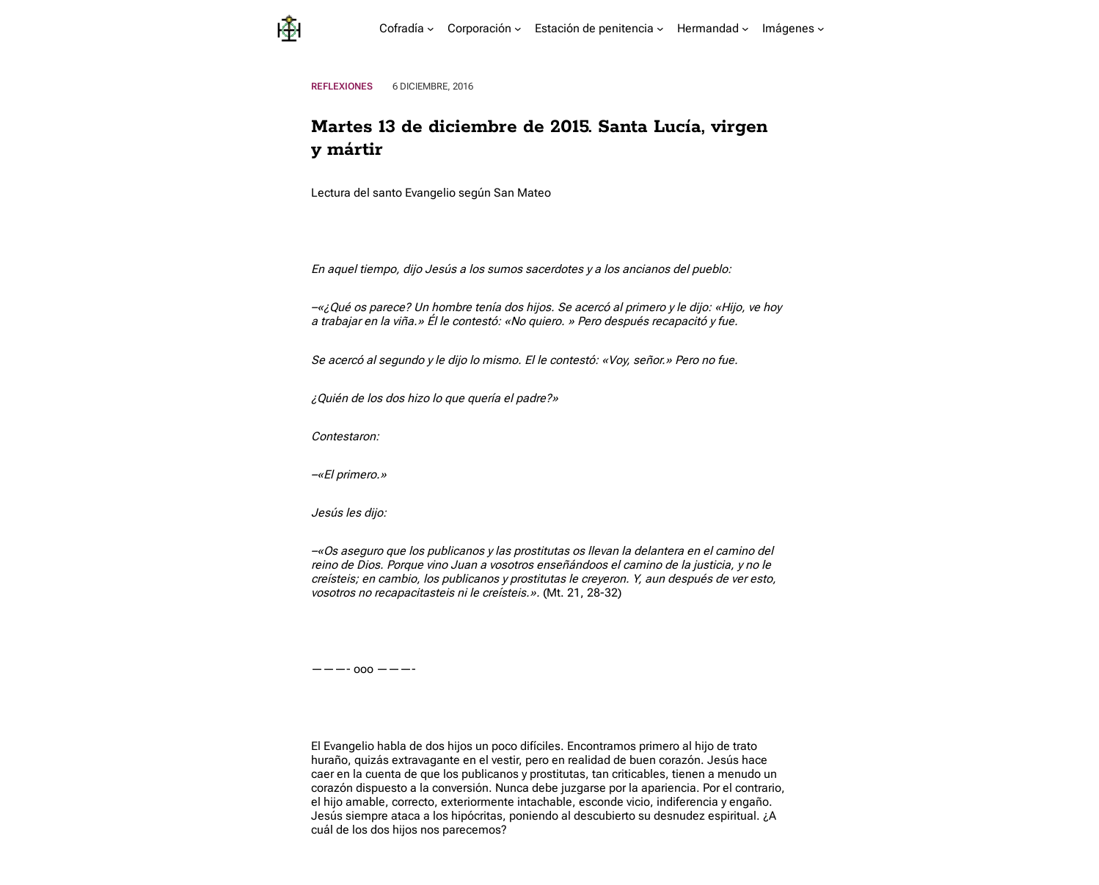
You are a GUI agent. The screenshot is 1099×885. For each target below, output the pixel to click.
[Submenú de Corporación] (518, 28)
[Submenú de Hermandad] (745, 28)
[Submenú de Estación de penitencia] (660, 28)
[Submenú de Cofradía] (430, 28)
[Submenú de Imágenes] (821, 28)
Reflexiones (342, 86)
